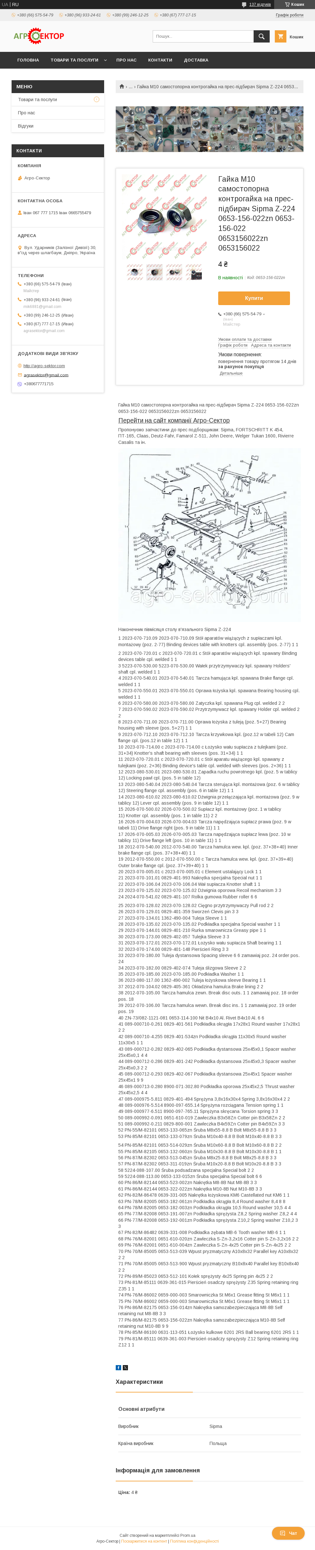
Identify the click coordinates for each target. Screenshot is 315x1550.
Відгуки (25, 126)
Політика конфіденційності (194, 1541)
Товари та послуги (74, 60)
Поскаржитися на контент (144, 1541)
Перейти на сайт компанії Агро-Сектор (174, 420)
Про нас (126, 60)
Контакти (160, 60)
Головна (28, 60)
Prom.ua (187, 1535)
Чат (288, 1533)
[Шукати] (262, 36)
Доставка (196, 60)
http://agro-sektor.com (44, 365)
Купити (254, 298)
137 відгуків (260, 4)
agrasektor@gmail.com (46, 374)
